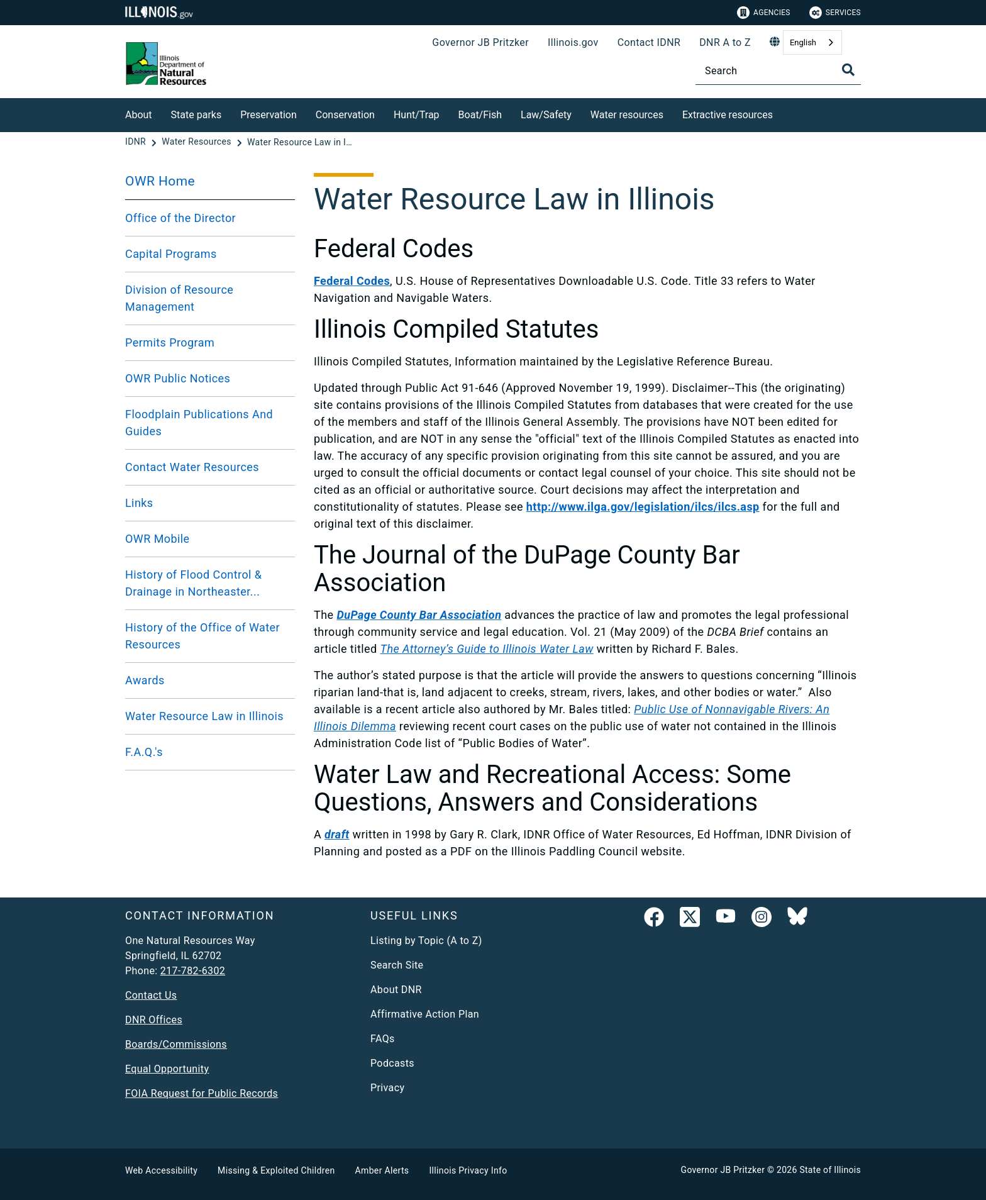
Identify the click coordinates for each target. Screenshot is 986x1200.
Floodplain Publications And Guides (199, 423)
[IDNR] (136, 142)
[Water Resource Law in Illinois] (300, 142)
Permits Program (169, 342)
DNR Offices (153, 1020)
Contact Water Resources (192, 467)
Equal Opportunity (167, 1069)
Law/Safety (546, 115)
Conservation (345, 115)
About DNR (396, 990)
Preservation (268, 115)
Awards (145, 680)
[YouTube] (726, 919)
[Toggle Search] (848, 70)
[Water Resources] (198, 142)
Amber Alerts (382, 1170)
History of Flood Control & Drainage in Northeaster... (193, 583)
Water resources (626, 115)
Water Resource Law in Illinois (204, 716)
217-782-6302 (192, 971)
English (803, 42)
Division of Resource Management (179, 298)
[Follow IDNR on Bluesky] (797, 919)
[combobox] (812, 42)
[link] (654, 919)
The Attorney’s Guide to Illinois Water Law (487, 648)
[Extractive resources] (782, 113)
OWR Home (160, 181)
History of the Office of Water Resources (202, 636)
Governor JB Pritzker (480, 42)
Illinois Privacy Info (468, 1170)
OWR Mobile (157, 538)
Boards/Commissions (176, 1044)
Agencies (763, 12)
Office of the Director (180, 218)
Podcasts (392, 1063)
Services (835, 12)
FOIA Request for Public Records (201, 1093)
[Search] (778, 70)
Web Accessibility (161, 1170)
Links (139, 502)
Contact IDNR (649, 42)
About (138, 115)
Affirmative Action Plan (424, 1014)
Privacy (387, 1088)
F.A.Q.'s (144, 751)
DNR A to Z (725, 42)
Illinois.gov (573, 42)
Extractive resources (727, 115)
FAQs (382, 1039)
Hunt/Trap (417, 115)
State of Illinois (830, 1170)
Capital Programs (171, 253)
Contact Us (151, 995)
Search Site (396, 965)
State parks (196, 115)
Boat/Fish (480, 115)
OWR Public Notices (177, 378)
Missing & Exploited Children (276, 1170)
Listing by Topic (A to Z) (426, 941)
